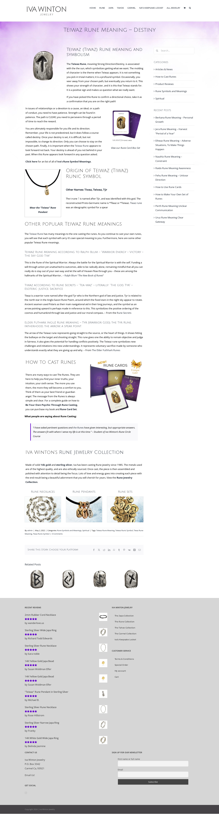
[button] (190, 7)
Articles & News (164, 69)
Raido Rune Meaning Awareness (173, 168)
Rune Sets (125, 491)
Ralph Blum (70, 275)
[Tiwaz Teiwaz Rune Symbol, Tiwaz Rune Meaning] (43, 48)
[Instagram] (26, 793)
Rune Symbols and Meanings (69, 530)
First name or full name (129, 759)
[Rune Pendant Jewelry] (84, 497)
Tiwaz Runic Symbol (41, 534)
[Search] (157, 50)
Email (120, 769)
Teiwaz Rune (82, 145)
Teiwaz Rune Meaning (105, 530)
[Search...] (174, 50)
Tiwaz (88, 189)
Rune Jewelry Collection (91, 452)
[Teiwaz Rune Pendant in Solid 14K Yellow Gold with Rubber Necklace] (43, 170)
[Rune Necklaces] (43, 497)
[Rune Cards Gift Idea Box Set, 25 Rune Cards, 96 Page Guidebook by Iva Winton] (115, 359)
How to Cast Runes (165, 76)
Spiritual (85, 530)
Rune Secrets (66, 285)
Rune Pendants (84, 491)
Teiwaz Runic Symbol (124, 530)
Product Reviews (164, 84)
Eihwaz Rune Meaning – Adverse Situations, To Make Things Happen (173, 145)
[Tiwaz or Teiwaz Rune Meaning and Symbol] (125, 107)
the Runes (78, 427)
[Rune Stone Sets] (125, 497)
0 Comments (57, 534)
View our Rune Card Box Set (125, 147)
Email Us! (30, 775)
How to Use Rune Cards (168, 187)
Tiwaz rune (136, 203)
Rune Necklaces (43, 491)
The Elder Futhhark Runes (106, 350)
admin (30, 530)
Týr (105, 189)
